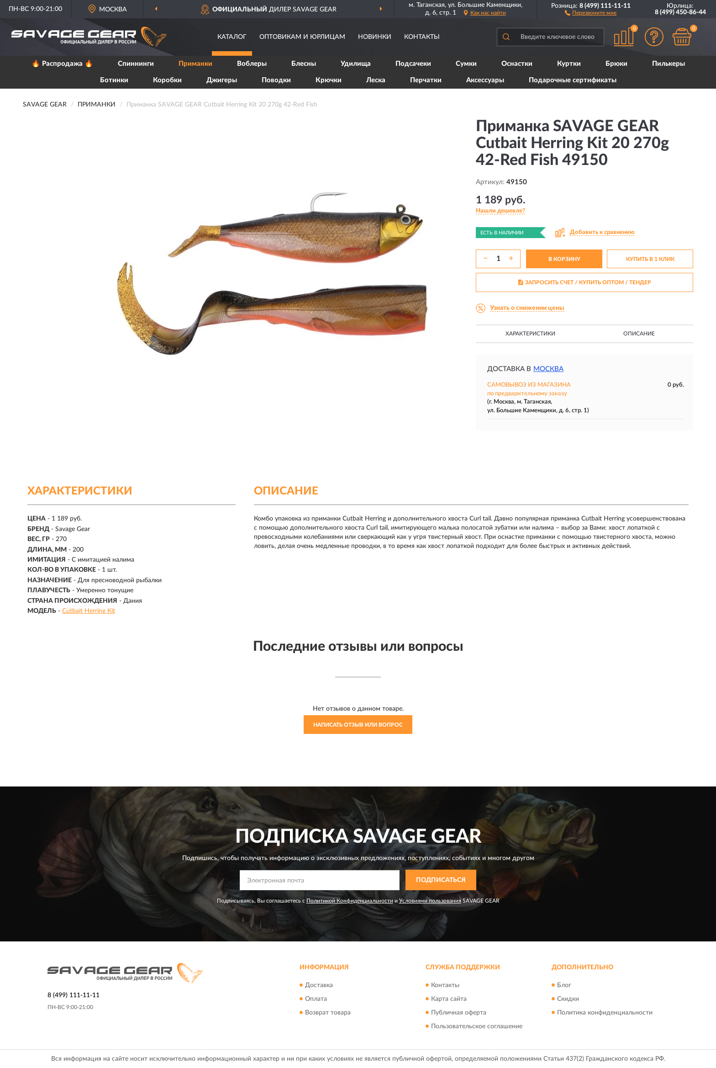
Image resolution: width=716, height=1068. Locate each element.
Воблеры (252, 63)
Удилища (356, 63)
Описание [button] (639, 333)
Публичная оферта (458, 1013)
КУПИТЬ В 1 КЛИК (650, 259)
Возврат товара (328, 1013)
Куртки (569, 63)
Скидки (568, 999)
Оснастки (516, 63)
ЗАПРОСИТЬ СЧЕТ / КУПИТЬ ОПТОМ (584, 282)
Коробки (167, 80)
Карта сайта (449, 999)
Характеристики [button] (530, 333)
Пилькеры (668, 63)
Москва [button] (548, 369)
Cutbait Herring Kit (88, 611)
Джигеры (221, 80)
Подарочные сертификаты (572, 80)
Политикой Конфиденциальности (349, 900)
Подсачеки (413, 63)
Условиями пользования (430, 900)
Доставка (319, 985)
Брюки (616, 63)
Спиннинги (136, 63)
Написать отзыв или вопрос (358, 725)
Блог (564, 985)
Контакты (422, 37)
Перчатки (426, 80)
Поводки (276, 80)
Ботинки (114, 80)
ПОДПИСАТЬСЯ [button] (441, 880)
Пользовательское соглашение (476, 1026)
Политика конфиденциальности (605, 1013)
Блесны (303, 63)
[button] (590, 12)
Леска (375, 80)
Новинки (374, 37)
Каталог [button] (232, 37)
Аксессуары (485, 80)
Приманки (195, 63)
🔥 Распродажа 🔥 (62, 63)
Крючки (329, 80)
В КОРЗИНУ (564, 259)
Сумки (466, 63)
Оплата (316, 999)
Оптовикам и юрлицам (302, 37)
